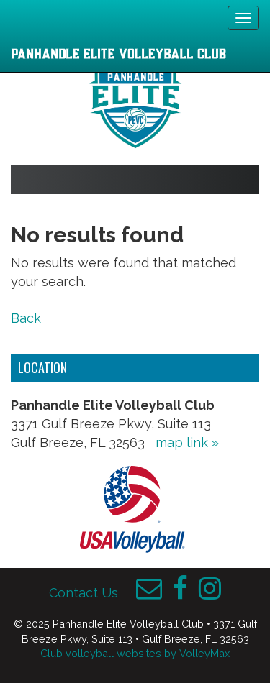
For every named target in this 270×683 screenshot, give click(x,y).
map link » (187, 442)
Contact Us (83, 592)
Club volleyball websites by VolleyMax (135, 653)
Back (26, 318)
